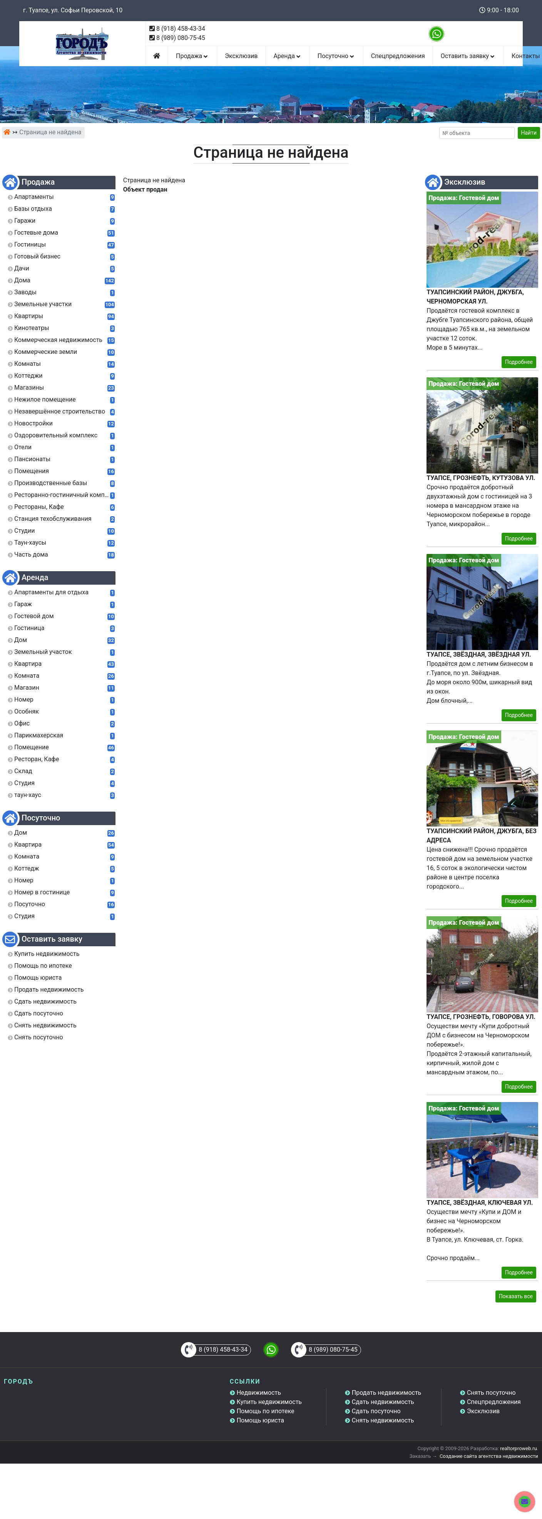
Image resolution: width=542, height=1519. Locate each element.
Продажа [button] (192, 56)
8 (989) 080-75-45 (180, 38)
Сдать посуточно (376, 1411)
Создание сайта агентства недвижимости (489, 1456)
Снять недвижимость (383, 1420)
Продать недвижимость (387, 1392)
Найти (529, 133)
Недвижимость (259, 1392)
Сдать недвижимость (383, 1402)
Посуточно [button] (336, 56)
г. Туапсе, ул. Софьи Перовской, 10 (72, 10)
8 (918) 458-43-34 (180, 28)
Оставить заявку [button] (468, 56)
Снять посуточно (491, 1392)
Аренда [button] (287, 56)
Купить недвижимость (269, 1402)
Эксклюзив (241, 56)
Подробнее (519, 362)
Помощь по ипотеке (265, 1411)
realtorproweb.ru (518, 1448)
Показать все (516, 1296)
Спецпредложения (398, 56)
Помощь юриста (260, 1420)
